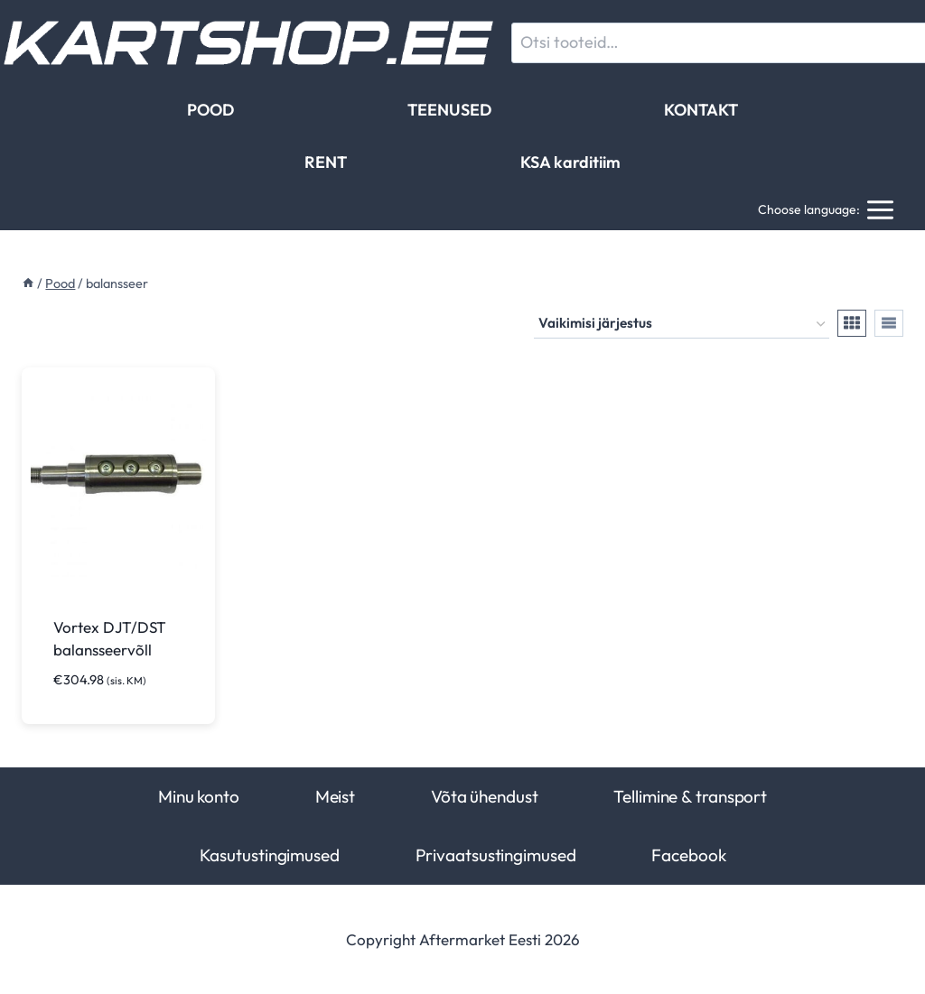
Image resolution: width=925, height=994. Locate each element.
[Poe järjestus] (681, 324)
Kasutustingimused (270, 855)
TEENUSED (449, 109)
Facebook (688, 855)
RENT (325, 162)
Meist (335, 796)
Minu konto (198, 796)
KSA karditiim (570, 162)
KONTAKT (701, 109)
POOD (210, 109)
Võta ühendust (484, 796)
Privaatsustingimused (496, 855)
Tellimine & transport (690, 796)
